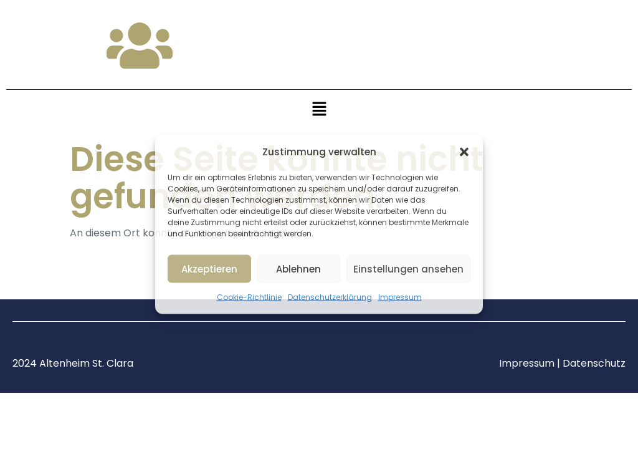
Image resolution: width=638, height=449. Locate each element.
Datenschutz (594, 363)
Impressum (400, 297)
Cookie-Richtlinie (249, 297)
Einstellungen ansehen (408, 268)
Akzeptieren (209, 268)
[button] (464, 152)
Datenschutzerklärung (330, 297)
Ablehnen (298, 268)
